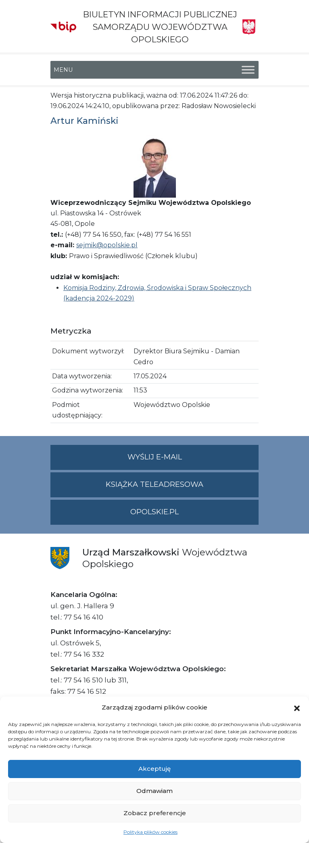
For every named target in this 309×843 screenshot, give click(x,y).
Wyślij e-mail (193, 460)
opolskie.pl (154, 511)
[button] (297, 707)
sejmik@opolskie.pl (107, 245)
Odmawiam (154, 791)
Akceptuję (154, 768)
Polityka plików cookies (150, 832)
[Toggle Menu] (248, 69)
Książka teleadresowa (154, 484)
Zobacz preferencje (154, 813)
